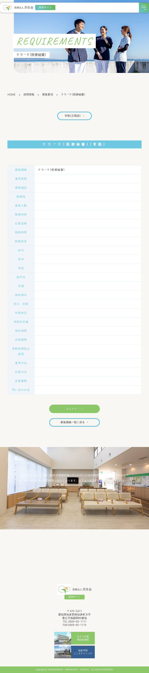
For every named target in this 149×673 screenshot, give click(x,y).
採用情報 (28, 94)
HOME (11, 94)
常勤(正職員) (75, 115)
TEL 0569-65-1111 (74, 621)
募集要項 (47, 94)
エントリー (74, 408)
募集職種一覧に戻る (74, 422)
